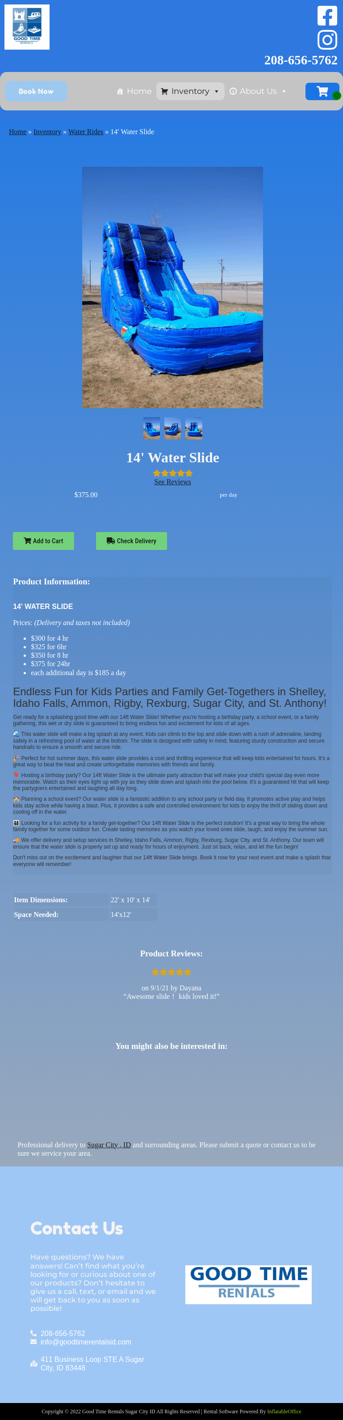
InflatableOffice (284, 1411)
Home (139, 91)
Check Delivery (131, 541)
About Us (264, 91)
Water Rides (85, 131)
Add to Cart (43, 541)
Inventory (196, 91)
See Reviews (173, 482)
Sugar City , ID (109, 1145)
